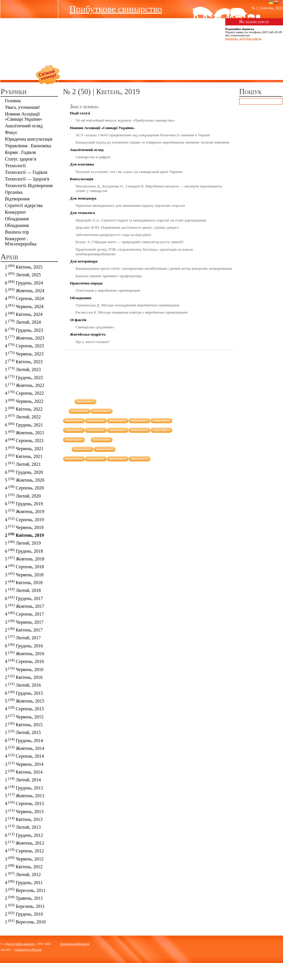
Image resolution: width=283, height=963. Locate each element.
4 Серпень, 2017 (24, 613)
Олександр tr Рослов (28, 949)
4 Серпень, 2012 (24, 850)
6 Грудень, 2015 (24, 693)
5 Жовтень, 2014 (24, 748)
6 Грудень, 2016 (24, 645)
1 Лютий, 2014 (23, 779)
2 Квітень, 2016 (23, 677)
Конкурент (15, 212)
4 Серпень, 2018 (24, 566)
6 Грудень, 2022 (24, 377)
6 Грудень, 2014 (24, 740)
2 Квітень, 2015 (23, 724)
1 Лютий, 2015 (23, 732)
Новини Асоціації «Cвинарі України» (23, 116)
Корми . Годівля (20, 152)
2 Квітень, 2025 (23, 266)
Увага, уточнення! (22, 107)
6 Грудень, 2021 (24, 424)
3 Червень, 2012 (24, 858)
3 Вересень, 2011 (25, 890)
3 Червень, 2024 (24, 306)
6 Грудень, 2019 (24, 503)
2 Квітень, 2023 (23, 361)
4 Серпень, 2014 (24, 755)
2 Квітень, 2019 (24, 535)
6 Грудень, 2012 (24, 835)
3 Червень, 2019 (24, 527)
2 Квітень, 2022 (23, 408)
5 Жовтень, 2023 (24, 337)
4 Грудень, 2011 (24, 882)
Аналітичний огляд (23, 125)
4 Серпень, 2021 (24, 440)
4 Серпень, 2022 (24, 393)
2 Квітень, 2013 (23, 819)
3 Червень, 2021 (24, 448)
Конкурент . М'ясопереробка (20, 241)
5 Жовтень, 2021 (24, 432)
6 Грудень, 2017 (24, 598)
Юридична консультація (28, 139)
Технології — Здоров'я (27, 178)
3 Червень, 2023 (24, 353)
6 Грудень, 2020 (24, 472)
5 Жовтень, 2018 (24, 558)
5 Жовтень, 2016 (24, 653)
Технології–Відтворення (29, 185)
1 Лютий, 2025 (23, 274)
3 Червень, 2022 (24, 401)
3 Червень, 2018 (24, 574)
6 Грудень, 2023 (24, 330)
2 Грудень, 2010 (24, 913)
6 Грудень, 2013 (24, 787)
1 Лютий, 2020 (23, 495)
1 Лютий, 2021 (23, 464)
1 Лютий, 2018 (23, 590)
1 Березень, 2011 (25, 906)
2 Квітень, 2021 (23, 456)
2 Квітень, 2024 (23, 314)
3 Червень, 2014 (24, 764)
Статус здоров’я (20, 159)
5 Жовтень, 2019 (24, 511)
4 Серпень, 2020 (24, 487)
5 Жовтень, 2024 (24, 290)
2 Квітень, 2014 (23, 771)
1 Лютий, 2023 (23, 369)
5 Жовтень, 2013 (24, 795)
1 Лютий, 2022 (23, 416)
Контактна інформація (74, 943)
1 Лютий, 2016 (23, 684)
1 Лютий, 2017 (23, 637)
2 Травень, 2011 (24, 898)
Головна (13, 100)
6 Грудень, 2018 (24, 550)
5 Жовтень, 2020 (24, 479)
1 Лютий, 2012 (23, 874)
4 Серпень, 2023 (24, 345)
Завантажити (85, 401)
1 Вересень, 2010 (25, 921)
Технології (15, 165)
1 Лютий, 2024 (23, 321)
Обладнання (17, 218)
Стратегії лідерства (23, 205)
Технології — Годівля (26, 172)
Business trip (17, 232)
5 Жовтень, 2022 (24, 385)
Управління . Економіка (28, 145)
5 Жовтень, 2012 (24, 842)
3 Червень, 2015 (24, 716)
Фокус (11, 132)
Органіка (14, 192)
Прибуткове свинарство (115, 9)
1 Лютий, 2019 (23, 542)
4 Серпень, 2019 (24, 519)
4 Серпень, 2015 (24, 708)
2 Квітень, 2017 (23, 629)
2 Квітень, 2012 (23, 866)
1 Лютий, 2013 (23, 827)
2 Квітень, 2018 (23, 582)
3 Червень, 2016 (24, 669)
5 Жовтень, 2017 (24, 606)
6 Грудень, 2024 (24, 282)
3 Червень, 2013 (24, 811)
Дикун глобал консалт (19, 943)
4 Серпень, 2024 (24, 298)
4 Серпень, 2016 (24, 661)
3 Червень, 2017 (24, 622)
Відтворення (17, 198)
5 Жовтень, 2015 (24, 700)
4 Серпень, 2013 (24, 803)
